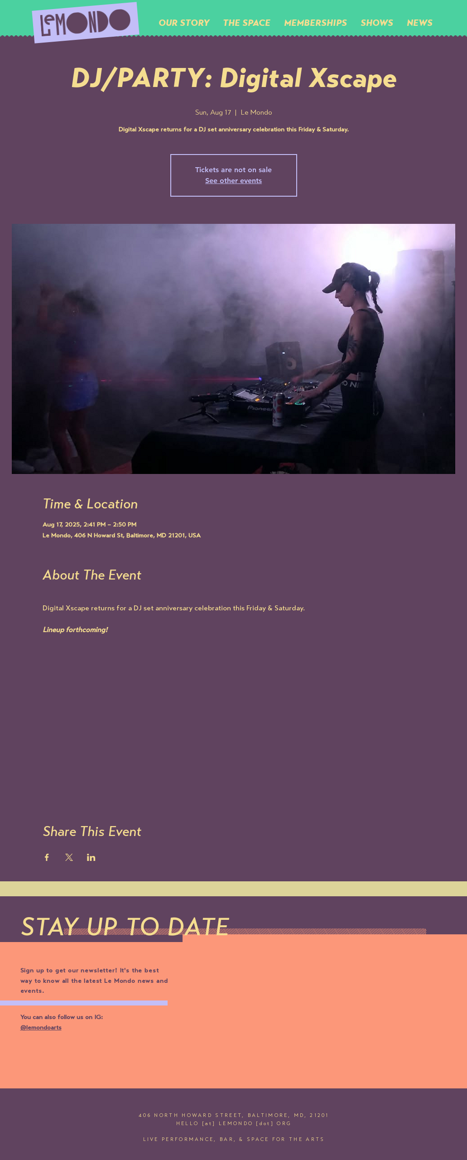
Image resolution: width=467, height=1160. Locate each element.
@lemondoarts (41, 1028)
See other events (233, 180)
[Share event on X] (69, 857)
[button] (246, 23)
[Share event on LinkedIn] (91, 857)
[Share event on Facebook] (47, 857)
